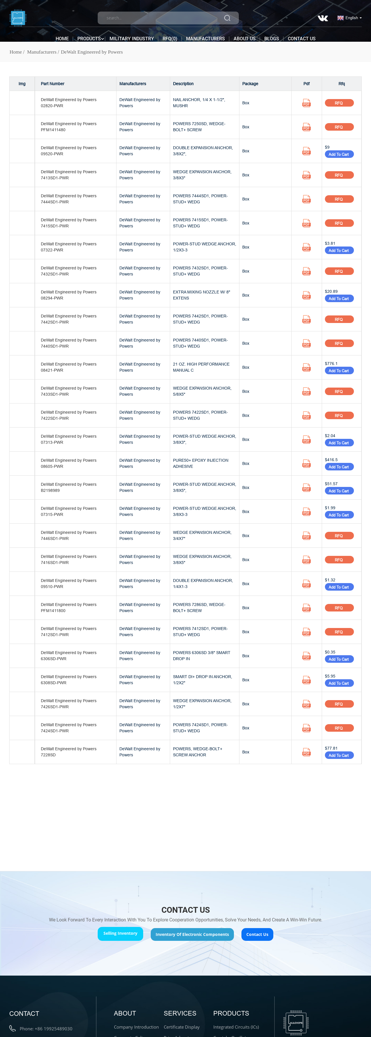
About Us (245, 35)
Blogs (271, 35)
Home (62, 35)
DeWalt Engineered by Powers (94, 52)
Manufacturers (205, 35)
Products (89, 36)
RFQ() (170, 35)
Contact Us (302, 35)
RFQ (339, 103)
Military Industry (132, 35)
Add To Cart (339, 154)
